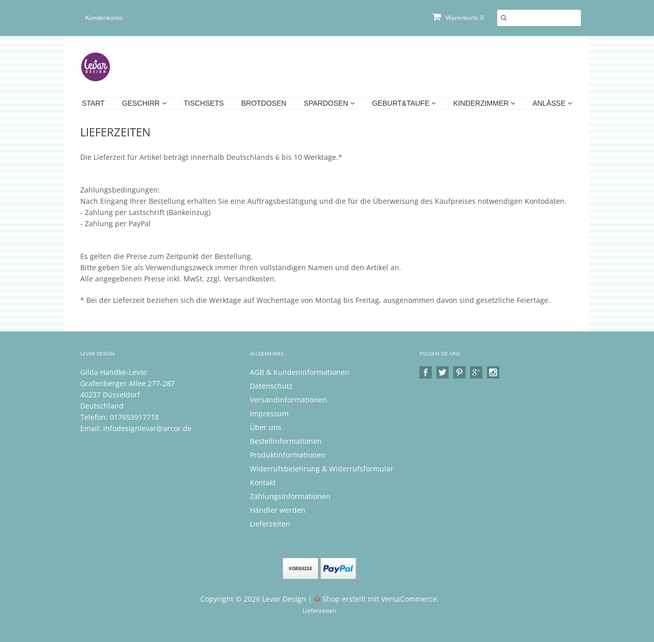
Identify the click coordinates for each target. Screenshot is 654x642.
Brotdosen (264, 103)
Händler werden (278, 510)
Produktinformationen (287, 455)
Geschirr (144, 103)
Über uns (266, 427)
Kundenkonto (104, 17)
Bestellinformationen (286, 441)
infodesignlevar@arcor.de (147, 428)
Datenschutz (271, 386)
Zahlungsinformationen (290, 496)
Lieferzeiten (270, 524)
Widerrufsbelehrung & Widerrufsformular (321, 468)
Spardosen (329, 103)
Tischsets (204, 103)
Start (93, 103)
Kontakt (263, 482)
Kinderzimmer (484, 103)
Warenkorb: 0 (458, 17)
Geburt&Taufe (404, 103)
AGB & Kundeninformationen (299, 372)
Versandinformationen (288, 400)
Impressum (269, 413)
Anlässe (552, 103)
